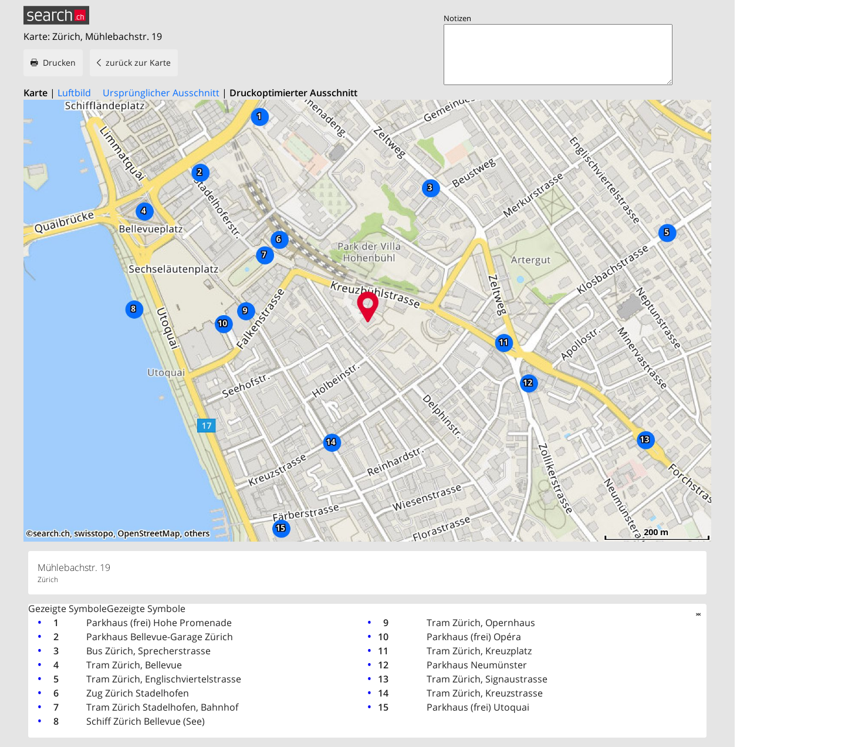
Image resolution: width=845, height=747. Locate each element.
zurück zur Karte (138, 62)
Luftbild (74, 92)
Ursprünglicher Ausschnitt (161, 92)
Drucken (59, 62)
